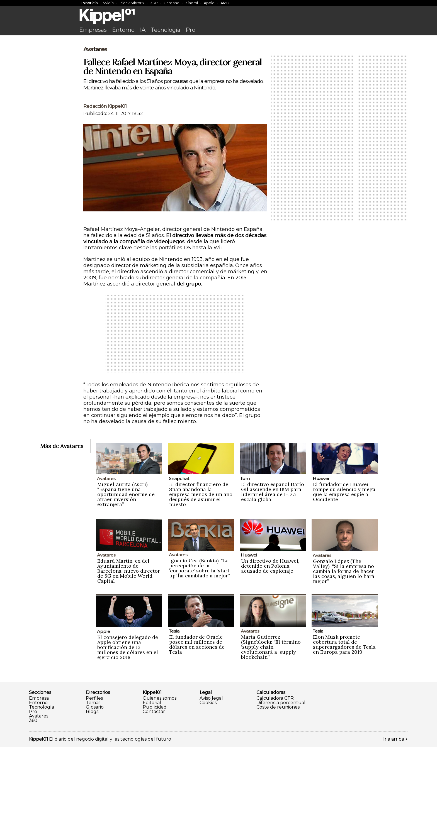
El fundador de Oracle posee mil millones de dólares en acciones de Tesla (197, 722)
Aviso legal (211, 776)
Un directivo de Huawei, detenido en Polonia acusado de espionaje (270, 644)
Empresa (39, 776)
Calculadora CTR (275, 776)
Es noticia (89, 3)
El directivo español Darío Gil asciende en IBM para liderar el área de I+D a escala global (272, 569)
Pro (190, 29)
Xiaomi (191, 3)
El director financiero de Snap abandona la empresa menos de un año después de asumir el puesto (200, 572)
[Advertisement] (218, 80)
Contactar (154, 789)
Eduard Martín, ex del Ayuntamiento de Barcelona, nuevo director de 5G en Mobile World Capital (128, 649)
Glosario (95, 785)
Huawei (321, 556)
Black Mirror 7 (132, 3)
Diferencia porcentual (280, 780)
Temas (93, 780)
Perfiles (94, 776)
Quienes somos (159, 776)
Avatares (95, 127)
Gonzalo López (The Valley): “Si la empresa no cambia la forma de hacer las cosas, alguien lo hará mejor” (343, 649)
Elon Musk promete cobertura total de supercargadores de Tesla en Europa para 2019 (344, 722)
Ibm (245, 556)
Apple (209, 3)
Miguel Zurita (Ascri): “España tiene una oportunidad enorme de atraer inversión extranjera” (126, 572)
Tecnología (165, 29)
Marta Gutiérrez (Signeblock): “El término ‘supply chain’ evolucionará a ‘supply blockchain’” (271, 725)
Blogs (92, 789)
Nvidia (108, 3)
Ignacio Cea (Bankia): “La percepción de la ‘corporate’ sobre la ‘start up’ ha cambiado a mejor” (199, 646)
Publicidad (155, 785)
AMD (224, 3)
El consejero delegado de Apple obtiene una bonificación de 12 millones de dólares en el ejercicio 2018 (127, 725)
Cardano (171, 3)
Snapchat (179, 556)
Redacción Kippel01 (105, 184)
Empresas (93, 29)
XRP (154, 3)
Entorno (123, 29)
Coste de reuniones (278, 785)
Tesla (174, 709)
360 (33, 798)
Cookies (208, 780)
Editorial (152, 780)
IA (142, 29)
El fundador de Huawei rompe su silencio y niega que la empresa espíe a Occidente (344, 569)
